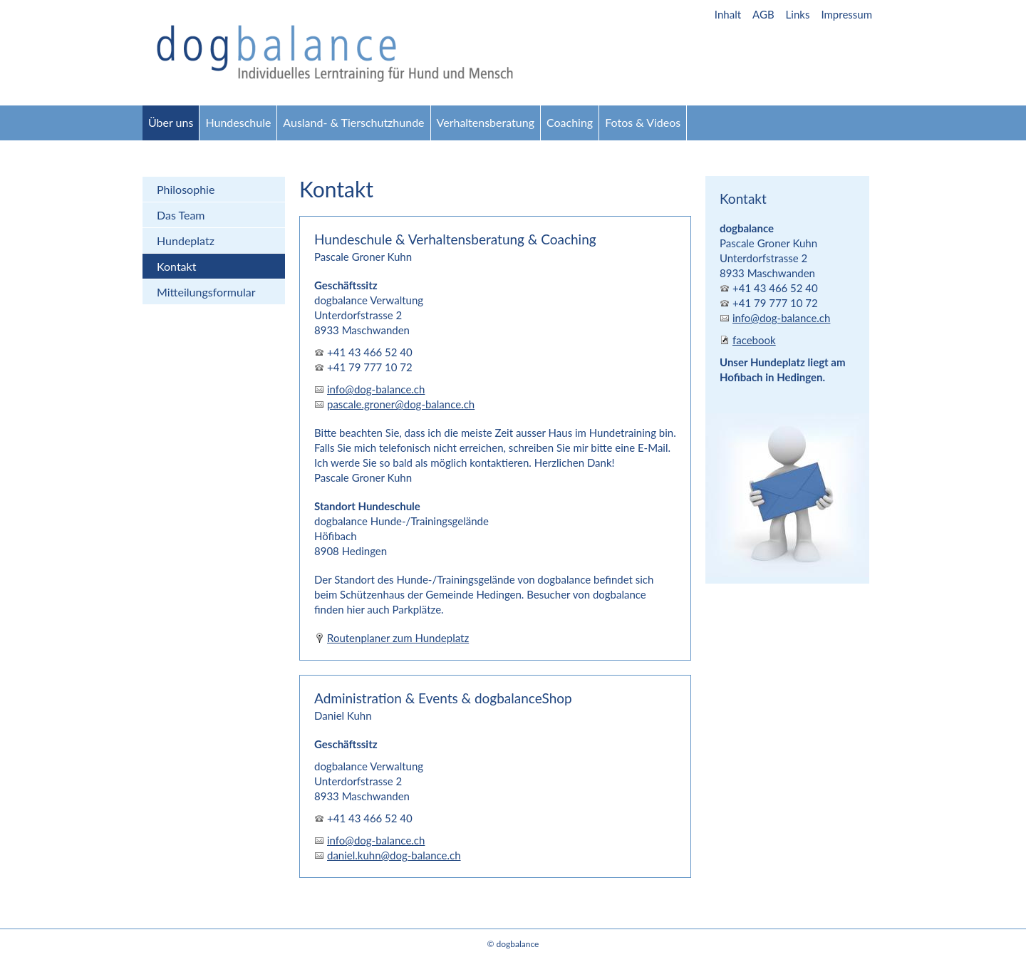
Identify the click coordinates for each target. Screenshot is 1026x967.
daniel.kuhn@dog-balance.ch (394, 855)
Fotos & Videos (642, 122)
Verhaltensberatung (485, 122)
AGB (763, 14)
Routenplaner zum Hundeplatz (398, 637)
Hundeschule (238, 122)
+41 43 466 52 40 (370, 352)
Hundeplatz (185, 240)
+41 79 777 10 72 (370, 367)
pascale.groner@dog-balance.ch (401, 404)
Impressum (846, 14)
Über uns (170, 122)
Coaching (569, 122)
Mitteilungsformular (206, 292)
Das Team (181, 215)
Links (798, 14)
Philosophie (185, 189)
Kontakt (176, 266)
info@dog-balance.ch (376, 389)
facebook (754, 339)
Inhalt (728, 14)
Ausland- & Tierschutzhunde (353, 122)
